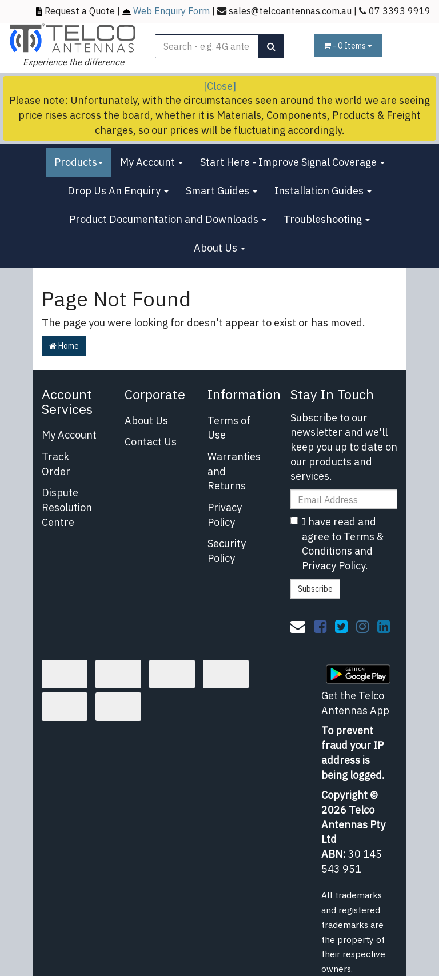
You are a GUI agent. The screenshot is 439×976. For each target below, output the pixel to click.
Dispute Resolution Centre (67, 507)
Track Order (56, 464)
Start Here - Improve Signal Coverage (292, 162)
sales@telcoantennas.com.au (290, 11)
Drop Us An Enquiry (118, 190)
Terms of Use (228, 428)
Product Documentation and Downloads (167, 219)
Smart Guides (221, 190)
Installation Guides (323, 190)
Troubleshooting (327, 219)
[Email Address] (344, 499)
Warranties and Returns (234, 471)
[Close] (219, 86)
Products (78, 162)
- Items (348, 46)
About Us (219, 247)
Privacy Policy (224, 515)
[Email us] (297, 626)
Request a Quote (80, 11)
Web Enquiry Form (171, 11)
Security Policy (226, 551)
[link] (320, 626)
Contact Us (151, 441)
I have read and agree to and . (337, 543)
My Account (151, 162)
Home (64, 346)
